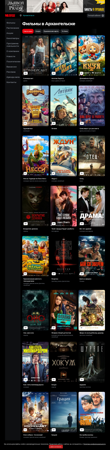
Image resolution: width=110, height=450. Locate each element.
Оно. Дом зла (28, 333)
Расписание (12, 28)
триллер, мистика (85, 387)
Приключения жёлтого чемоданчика (32, 280)
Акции (9, 33)
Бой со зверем (85, 279)
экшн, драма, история (58, 81)
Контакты (11, 82)
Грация (54, 435)
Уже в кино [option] (28, 31)
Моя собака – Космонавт (33, 435)
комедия (26, 387)
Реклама (10, 72)
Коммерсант (28, 78)
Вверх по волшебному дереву (92, 333)
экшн (81, 181)
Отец (82, 179)
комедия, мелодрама (86, 231)
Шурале (83, 385)
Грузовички (27, 128)
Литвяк (54, 128)
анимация (26, 131)
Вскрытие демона (30, 229)
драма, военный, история (87, 131)
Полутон (54, 279)
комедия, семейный (86, 81)
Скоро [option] (37, 31)
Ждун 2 (54, 179)
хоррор (25, 231)
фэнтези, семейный (86, 335)
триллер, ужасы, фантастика (60, 281)
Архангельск (26, 15)
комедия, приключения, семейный (34, 437)
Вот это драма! (85, 229)
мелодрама (55, 231)
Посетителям (13, 61)
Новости (10, 56)
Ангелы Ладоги (57, 78)
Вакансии (11, 67)
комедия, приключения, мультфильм (35, 181)
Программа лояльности (12, 44)
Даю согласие (56, 447)
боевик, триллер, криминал (88, 437)
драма (25, 81)
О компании (12, 51)
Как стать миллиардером (33, 385)
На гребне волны (86, 435)
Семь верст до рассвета (89, 128)
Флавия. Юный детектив (61, 333)
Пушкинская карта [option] (51, 31)
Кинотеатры (12, 38)
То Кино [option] (65, 31)
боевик (82, 281)
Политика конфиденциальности (94, 444)
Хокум (53, 385)
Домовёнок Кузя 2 (87, 78)
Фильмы (10, 23)
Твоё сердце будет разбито (62, 229)
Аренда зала (13, 77)
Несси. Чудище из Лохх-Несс (34, 179)
